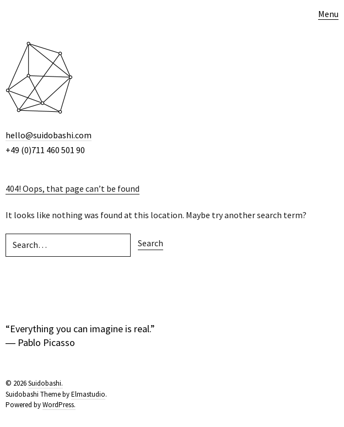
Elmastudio (88, 394)
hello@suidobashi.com (49, 134)
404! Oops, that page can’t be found (72, 188)
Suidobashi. (45, 383)
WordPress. (59, 404)
